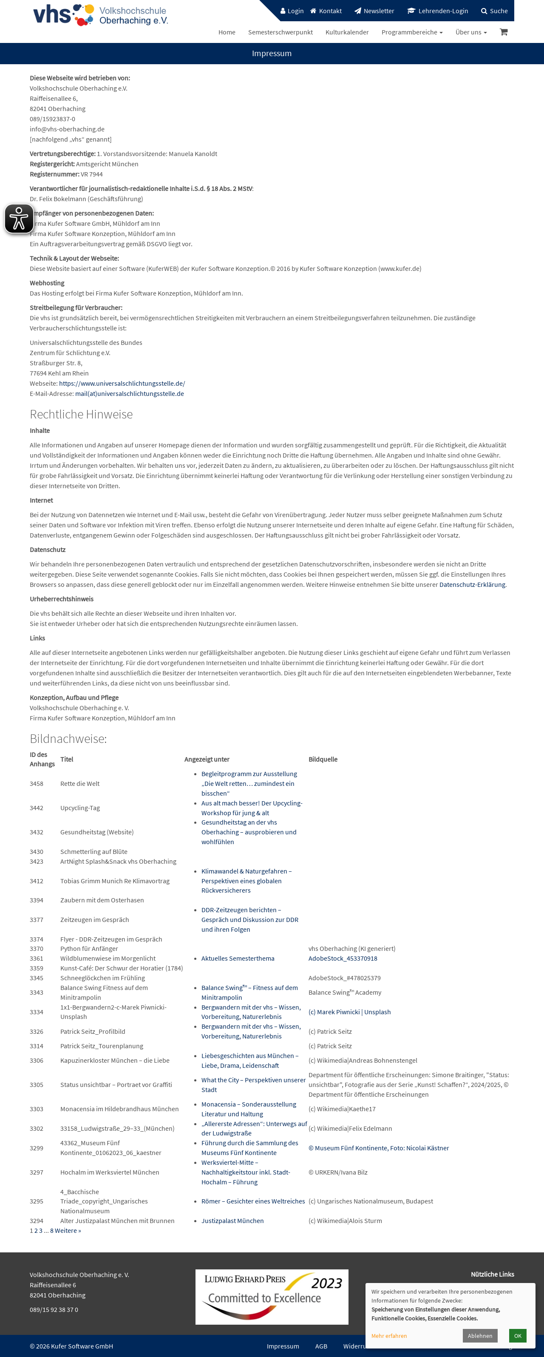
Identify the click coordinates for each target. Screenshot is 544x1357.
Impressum (283, 1346)
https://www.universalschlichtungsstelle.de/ (122, 383)
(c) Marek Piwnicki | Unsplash (350, 1011)
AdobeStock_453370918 (343, 958)
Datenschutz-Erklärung (472, 584)
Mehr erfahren (389, 1336)
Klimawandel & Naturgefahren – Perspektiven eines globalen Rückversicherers (246, 881)
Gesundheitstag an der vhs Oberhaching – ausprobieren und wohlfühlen (249, 832)
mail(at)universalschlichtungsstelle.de (129, 393)
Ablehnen (480, 1336)
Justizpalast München (232, 1220)
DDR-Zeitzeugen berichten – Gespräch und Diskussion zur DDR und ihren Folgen (249, 919)
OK (517, 1336)
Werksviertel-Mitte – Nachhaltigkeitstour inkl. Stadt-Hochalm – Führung (245, 1172)
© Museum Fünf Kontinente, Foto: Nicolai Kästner (379, 1148)
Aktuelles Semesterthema (238, 958)
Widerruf (356, 1346)
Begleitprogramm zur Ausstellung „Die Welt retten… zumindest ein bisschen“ (249, 783)
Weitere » (68, 1230)
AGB (321, 1346)
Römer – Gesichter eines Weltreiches (253, 1201)
